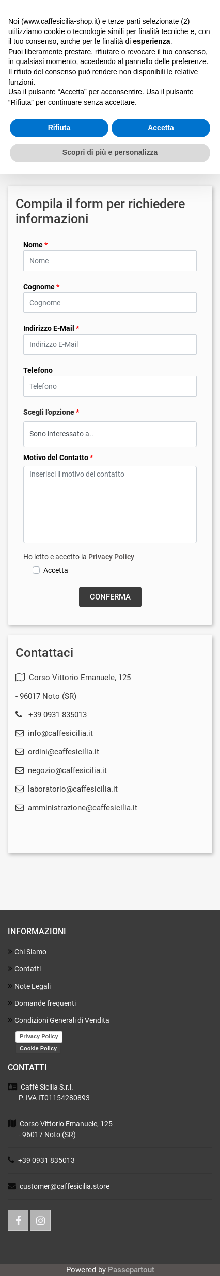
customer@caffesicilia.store (64, 1186)
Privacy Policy (111, 557)
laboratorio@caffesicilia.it (66, 789)
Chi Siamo (27, 951)
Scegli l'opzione (51, 412)
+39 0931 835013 (57, 714)
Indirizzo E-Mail (51, 328)
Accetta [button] (161, 127)
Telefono (38, 370)
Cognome (41, 286)
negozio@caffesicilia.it (61, 770)
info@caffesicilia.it (54, 733)
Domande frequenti (42, 1003)
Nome (35, 245)
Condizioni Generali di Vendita (58, 1020)
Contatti (24, 968)
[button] (110, 597)
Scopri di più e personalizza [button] (110, 152)
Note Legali (29, 986)
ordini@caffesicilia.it (57, 752)
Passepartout (131, 1269)
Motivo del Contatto (58, 457)
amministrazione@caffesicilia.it (76, 807)
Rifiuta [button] (59, 127)
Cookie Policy (38, 1048)
